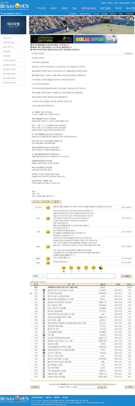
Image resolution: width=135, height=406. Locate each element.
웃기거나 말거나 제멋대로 (57, 296)
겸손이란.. (51, 344)
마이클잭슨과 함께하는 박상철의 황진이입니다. (66, 323)
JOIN (115, 3)
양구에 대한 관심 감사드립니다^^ (59, 314)
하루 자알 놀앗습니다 (55, 371)
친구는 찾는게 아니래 (55, 308)
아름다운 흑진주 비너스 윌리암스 (59, 350)
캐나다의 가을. (53, 353)
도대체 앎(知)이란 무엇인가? (58, 347)
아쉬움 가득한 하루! (55, 377)
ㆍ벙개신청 (6, 51)
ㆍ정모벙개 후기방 (9, 69)
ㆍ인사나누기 (7, 38)
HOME (103, 3)
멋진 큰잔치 (52, 368)
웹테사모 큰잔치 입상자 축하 (58, 362)
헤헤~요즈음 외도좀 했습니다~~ (59, 299)
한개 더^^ (52, 329)
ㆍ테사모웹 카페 (8, 42)
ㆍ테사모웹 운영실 (9, 82)
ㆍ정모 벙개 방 (7, 47)
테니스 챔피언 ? (53, 305)
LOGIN (110, 3)
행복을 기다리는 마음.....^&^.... (58, 341)
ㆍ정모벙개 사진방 (9, 65)
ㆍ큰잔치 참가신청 (9, 60)
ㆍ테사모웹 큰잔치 (9, 73)
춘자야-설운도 (55, 326)
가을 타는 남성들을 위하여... (58, 317)
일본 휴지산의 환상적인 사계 (58, 302)
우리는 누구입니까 (54, 356)
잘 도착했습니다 (53, 365)
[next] (114, 384)
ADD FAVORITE (124, 3)
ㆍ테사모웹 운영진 (9, 78)
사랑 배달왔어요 (53, 332)
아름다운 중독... (53, 374)
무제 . (50, 335)
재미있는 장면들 (53, 311)
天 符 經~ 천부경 (53, 293)
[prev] (51, 384)
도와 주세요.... (53, 320)
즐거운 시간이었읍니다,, (56, 359)
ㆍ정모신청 (6, 56)
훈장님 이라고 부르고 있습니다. (59, 290)
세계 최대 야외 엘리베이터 (57, 338)
